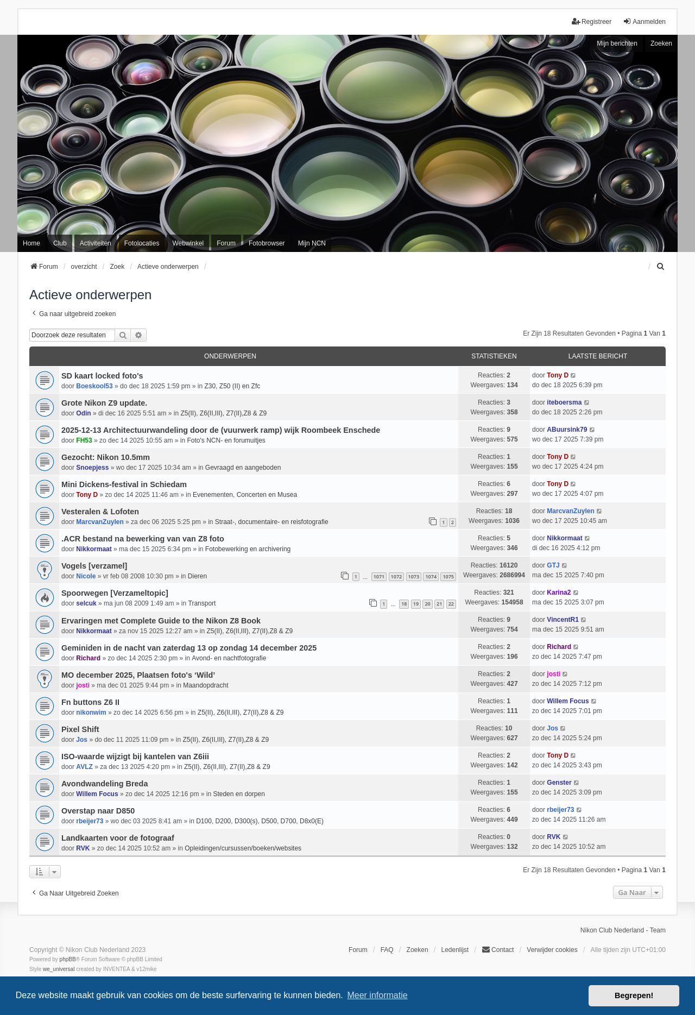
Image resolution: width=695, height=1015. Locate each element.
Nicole (86, 576)
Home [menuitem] (31, 243)
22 (451, 603)
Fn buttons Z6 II (90, 702)
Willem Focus (568, 701)
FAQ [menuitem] (387, 950)
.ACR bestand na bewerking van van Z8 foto (142, 538)
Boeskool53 (94, 386)
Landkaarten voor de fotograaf (117, 838)
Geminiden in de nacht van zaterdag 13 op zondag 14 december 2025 (189, 648)
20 (427, 603)
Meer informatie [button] (377, 995)
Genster (559, 782)
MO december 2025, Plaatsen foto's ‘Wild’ (138, 675)
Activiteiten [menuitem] (95, 243)
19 (416, 603)
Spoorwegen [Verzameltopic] (114, 593)
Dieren (197, 576)
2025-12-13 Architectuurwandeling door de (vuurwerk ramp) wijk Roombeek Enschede (220, 430)
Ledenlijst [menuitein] (455, 950)
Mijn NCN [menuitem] (312, 243)
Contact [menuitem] (498, 949)
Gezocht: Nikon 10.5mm (105, 457)
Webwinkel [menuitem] (188, 243)
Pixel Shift (80, 729)
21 (439, 603)
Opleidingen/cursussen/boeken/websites (243, 848)
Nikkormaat (93, 549)
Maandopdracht (205, 685)
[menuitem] (661, 267)
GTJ (553, 565)
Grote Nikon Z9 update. (104, 403)
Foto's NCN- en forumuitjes (226, 440)
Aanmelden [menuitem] (644, 21)
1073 (414, 576)
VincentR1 (562, 619)
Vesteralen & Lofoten (100, 511)
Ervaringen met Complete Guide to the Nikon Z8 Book (161, 620)
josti (83, 685)
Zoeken (661, 43)
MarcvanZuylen (99, 522)
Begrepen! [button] (634, 995)
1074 (431, 576)
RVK (83, 848)
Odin (83, 413)
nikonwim (91, 712)
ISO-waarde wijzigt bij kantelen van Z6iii (135, 756)
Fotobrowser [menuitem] (267, 243)
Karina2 (559, 592)
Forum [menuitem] (226, 243)
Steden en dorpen (238, 794)
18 (404, 603)
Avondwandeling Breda (104, 783)
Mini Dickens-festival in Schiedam (124, 484)
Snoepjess (92, 467)
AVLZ (84, 767)
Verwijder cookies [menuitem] (552, 950)
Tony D (557, 375)
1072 (396, 576)
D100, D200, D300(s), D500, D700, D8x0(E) (260, 821)
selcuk (86, 603)
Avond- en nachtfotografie (229, 658)
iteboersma (564, 402)
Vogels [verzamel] (94, 566)
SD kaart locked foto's (102, 375)
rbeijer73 (89, 821)
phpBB (68, 959)
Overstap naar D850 (98, 810)
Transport (202, 603)
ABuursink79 (567, 429)
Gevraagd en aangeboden (243, 467)
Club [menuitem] (60, 243)
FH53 (84, 440)
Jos (81, 739)
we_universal (58, 969)
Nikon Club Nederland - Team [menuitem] (623, 930)
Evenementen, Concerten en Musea (245, 495)
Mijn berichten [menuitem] (617, 43)
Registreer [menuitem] (591, 21)
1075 (448, 576)
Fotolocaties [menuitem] (142, 243)
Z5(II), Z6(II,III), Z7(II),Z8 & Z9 (223, 413)
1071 (379, 576)
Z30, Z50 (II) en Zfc (233, 386)
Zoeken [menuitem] (417, 950)
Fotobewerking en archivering (247, 549)
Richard (88, 658)
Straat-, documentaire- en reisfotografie (271, 522)
